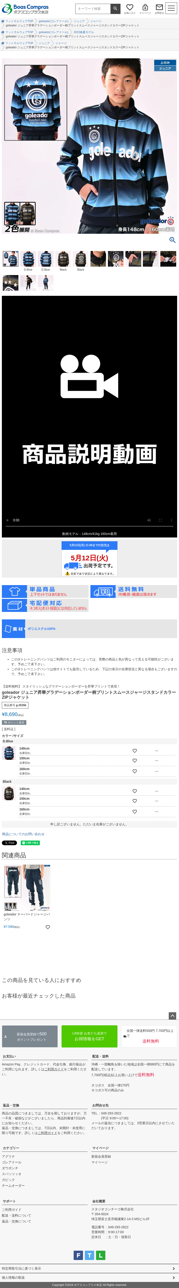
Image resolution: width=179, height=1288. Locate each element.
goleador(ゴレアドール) (53, 21)
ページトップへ (172, 1016)
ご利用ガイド (54, 1069)
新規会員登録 (101, 1156)
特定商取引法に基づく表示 (21, 1268)
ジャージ (96, 21)
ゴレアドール (11, 1162)
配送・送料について (16, 1215)
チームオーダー (13, 1185)
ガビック (8, 1180)
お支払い (9, 1056)
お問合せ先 (100, 1105)
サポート (9, 1201)
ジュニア (79, 21)
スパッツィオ (11, 1174)
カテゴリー (11, 1148)
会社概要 (98, 1201)
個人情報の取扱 (13, 1277)
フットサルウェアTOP (19, 21)
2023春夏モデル (84, 32)
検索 (115, 9)
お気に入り (130, 13)
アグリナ (8, 1156)
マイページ (145, 13)
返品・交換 (11, 1105)
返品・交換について (16, 1221)
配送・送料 (100, 1056)
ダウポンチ (10, 1168)
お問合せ (159, 13)
